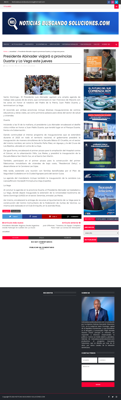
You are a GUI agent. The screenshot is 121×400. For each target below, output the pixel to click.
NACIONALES (85, 44)
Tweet (13, 217)
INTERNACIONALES (70, 44)
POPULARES (101, 219)
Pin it (53, 217)
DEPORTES (29, 44)
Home (5, 51)
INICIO (6, 2)
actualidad (12, 51)
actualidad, (31, 66)
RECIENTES (89, 219)
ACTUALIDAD (17, 44)
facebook (67, 238)
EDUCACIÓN (55, 44)
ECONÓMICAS (41, 44)
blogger (15, 238)
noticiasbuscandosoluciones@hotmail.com (28, 2)
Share (33, 217)
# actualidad (16, 211)
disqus (41, 238)
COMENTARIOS (113, 219)
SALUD (96, 44)
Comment (73, 217)
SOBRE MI (106, 44)
